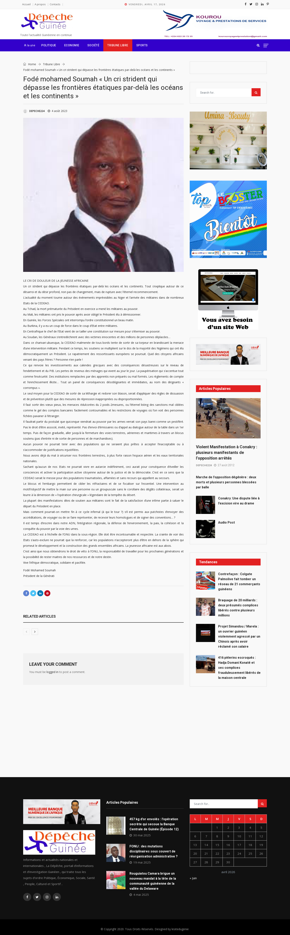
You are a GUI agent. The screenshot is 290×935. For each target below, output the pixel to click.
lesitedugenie (180, 929)
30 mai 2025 (140, 835)
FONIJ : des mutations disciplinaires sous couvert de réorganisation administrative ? (153, 851)
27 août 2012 (224, 465)
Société (93, 45)
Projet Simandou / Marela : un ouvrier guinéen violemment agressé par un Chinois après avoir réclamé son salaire (239, 636)
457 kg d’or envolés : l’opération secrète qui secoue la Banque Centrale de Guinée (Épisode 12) (154, 824)
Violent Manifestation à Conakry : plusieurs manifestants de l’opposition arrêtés (226, 452)
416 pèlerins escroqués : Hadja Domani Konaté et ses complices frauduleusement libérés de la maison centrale (239, 668)
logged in (52, 672)
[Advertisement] (228, 723)
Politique (48, 45)
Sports (142, 45)
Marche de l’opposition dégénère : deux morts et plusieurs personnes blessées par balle (226, 482)
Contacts (55, 4)
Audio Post (226, 522)
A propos (40, 4)
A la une (29, 45)
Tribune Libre (117, 45)
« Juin (193, 878)
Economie (71, 45)
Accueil (26, 4)
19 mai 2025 (140, 862)
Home (29, 64)
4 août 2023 (57, 111)
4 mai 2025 (139, 895)
